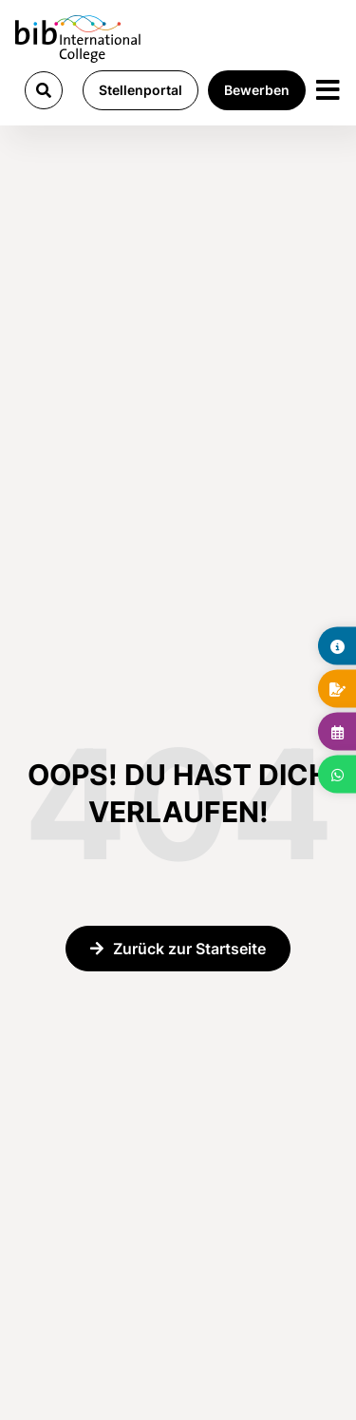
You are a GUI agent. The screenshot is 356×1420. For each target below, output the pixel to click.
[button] (44, 90)
